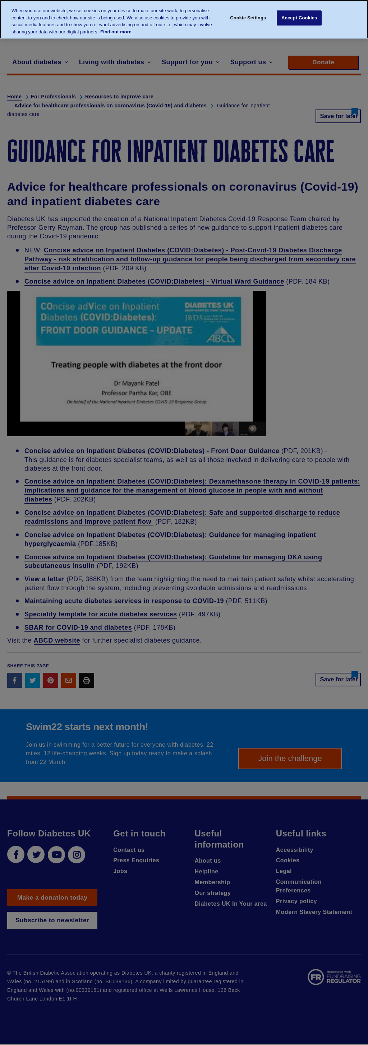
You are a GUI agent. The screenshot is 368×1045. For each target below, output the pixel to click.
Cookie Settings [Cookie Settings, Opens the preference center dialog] (248, 19)
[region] (184, 19)
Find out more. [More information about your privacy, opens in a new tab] (116, 31)
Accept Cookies (299, 19)
